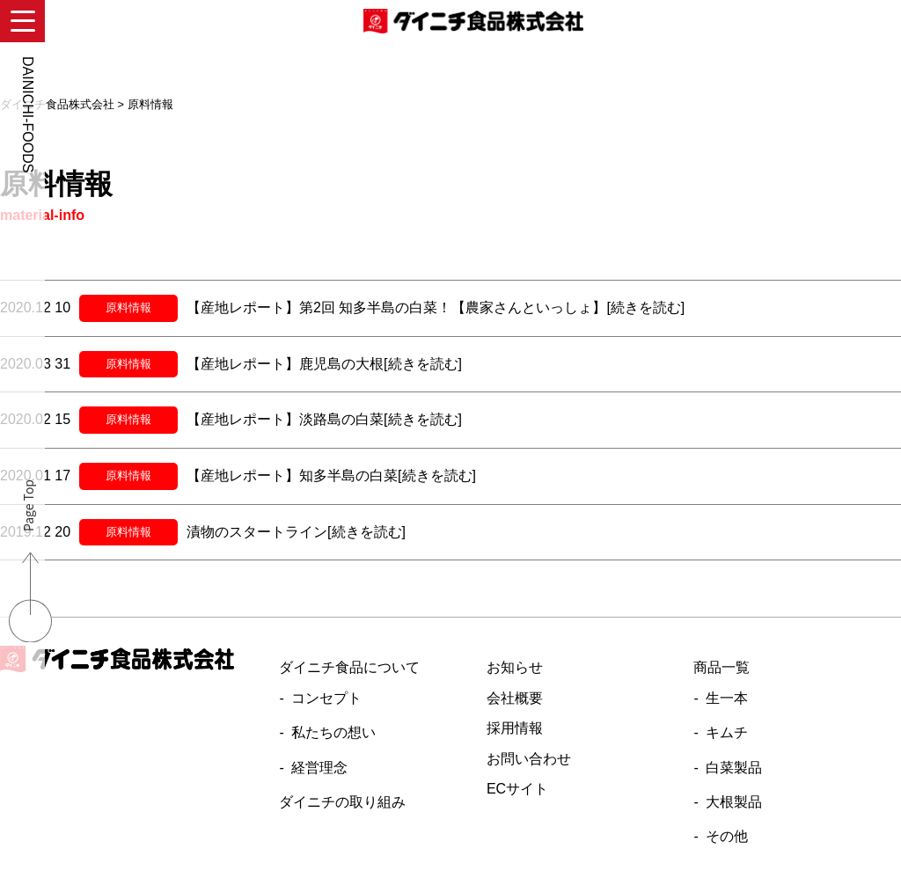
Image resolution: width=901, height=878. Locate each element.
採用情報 (515, 728)
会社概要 (515, 698)
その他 (727, 836)
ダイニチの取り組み (342, 801)
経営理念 (319, 767)
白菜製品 (734, 767)
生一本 (727, 698)
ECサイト (517, 788)
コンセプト (326, 698)
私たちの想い (333, 732)
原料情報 (128, 307)
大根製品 (734, 801)
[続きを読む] (645, 307)
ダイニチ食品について (349, 667)
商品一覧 (721, 667)
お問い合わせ (529, 758)
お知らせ (515, 667)
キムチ (727, 732)
